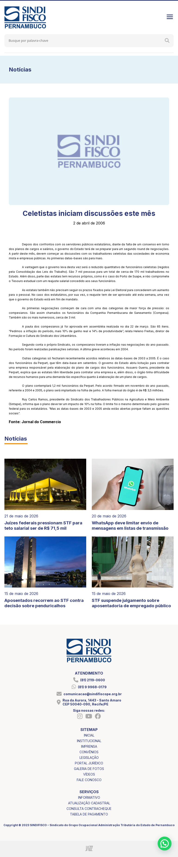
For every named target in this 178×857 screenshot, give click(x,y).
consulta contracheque (89, 809)
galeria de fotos (89, 769)
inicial (89, 735)
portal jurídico (89, 763)
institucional (89, 741)
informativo (89, 797)
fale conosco (89, 780)
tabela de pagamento (89, 814)
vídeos (89, 774)
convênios (89, 752)
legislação (89, 758)
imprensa (89, 746)
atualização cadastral (89, 803)
